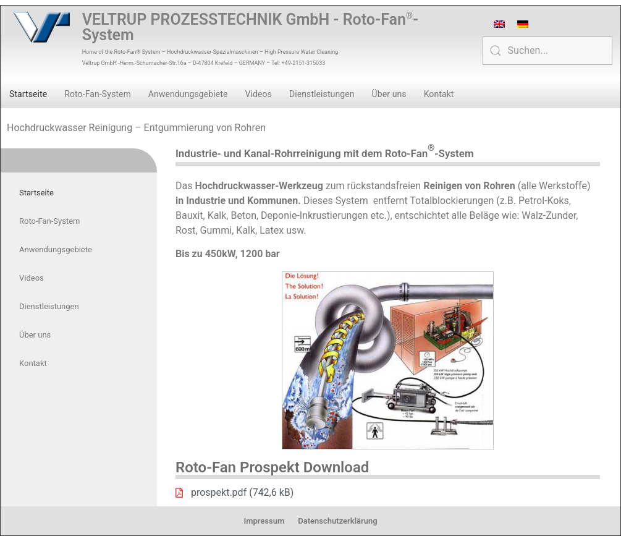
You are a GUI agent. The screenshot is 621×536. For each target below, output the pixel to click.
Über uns (389, 94)
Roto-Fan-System (97, 94)
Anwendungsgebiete (188, 94)
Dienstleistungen (322, 94)
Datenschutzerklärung (337, 520)
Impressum (263, 520)
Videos (258, 94)
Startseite (28, 94)
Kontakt (439, 94)
